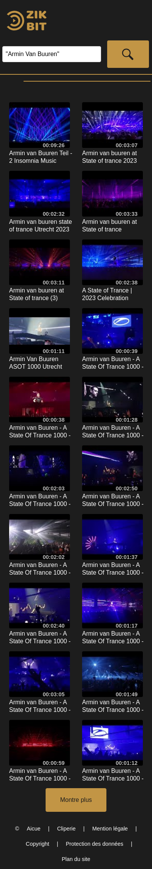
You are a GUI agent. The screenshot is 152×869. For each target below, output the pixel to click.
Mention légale (110, 829)
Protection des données (94, 844)
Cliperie (66, 829)
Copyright (37, 844)
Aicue (33, 829)
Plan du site (76, 859)
